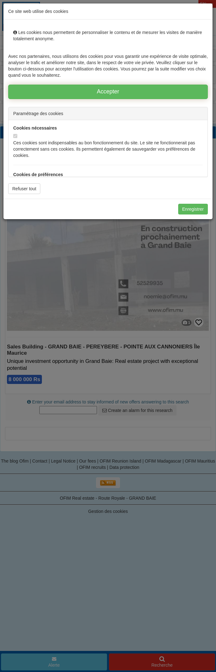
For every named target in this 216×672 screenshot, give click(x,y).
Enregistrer (193, 209)
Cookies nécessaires (35, 128)
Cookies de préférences (38, 174)
